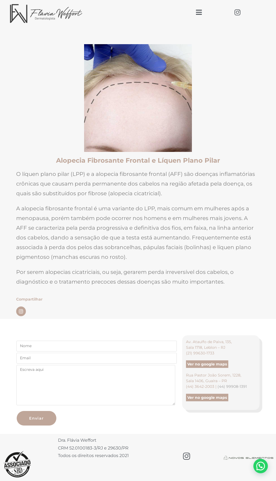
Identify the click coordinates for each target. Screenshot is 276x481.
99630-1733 (203, 353)
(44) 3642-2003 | (202, 386)
